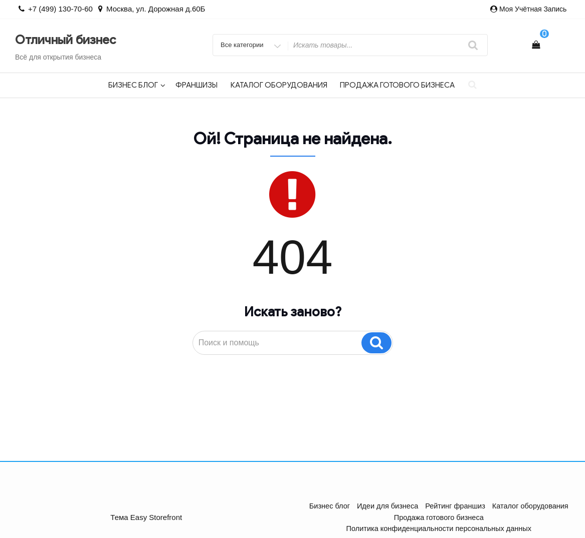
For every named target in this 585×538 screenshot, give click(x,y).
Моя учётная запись (532, 9)
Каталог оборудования (279, 85)
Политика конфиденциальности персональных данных (485, 517)
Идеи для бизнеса (389, 506)
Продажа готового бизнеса (397, 85)
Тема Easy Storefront (146, 511)
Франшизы (196, 85)
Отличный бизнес (65, 40)
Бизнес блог (136, 85)
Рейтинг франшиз (455, 506)
